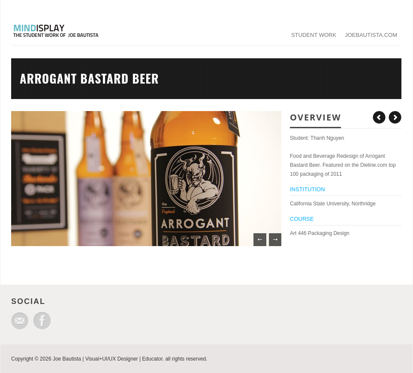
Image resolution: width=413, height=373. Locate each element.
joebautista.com (371, 35)
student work (313, 35)
